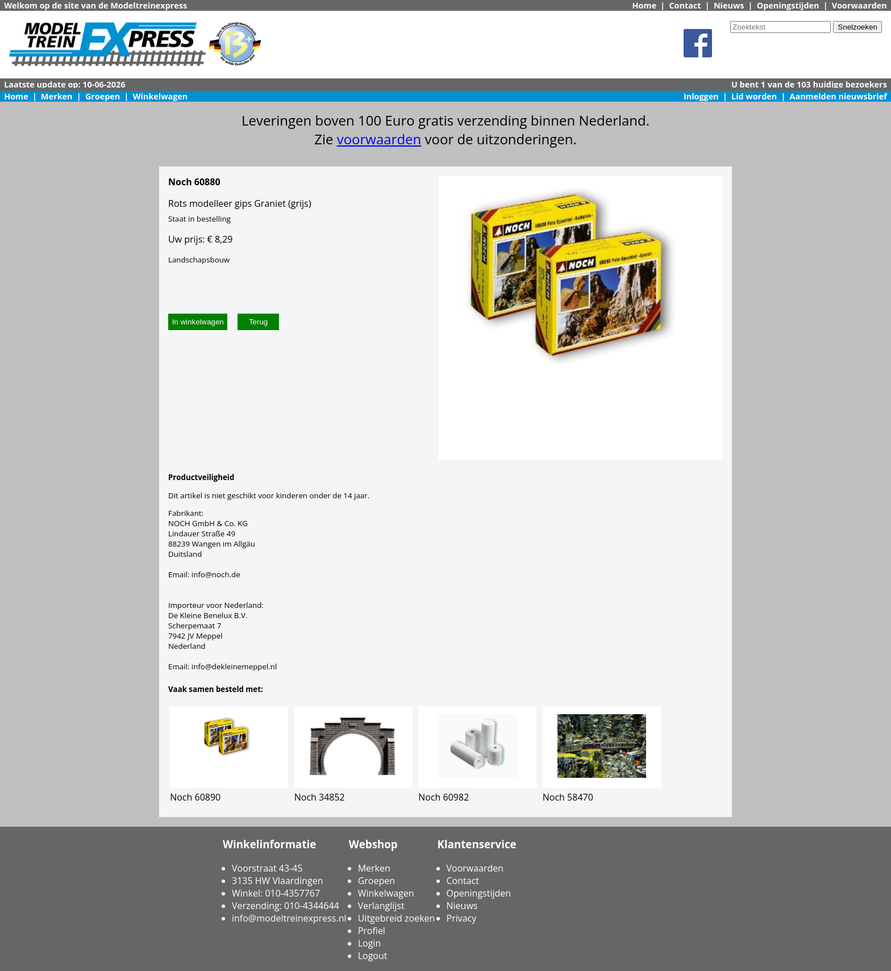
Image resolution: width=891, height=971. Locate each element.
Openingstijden (788, 5)
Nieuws (729, 5)
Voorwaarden (859, 5)
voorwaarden (379, 139)
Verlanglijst (381, 905)
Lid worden (754, 96)
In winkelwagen (198, 322)
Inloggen (701, 96)
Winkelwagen (160, 96)
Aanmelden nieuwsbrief (838, 96)
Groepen (102, 96)
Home (644, 5)
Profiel (371, 930)
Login (369, 943)
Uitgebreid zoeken (396, 918)
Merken (57, 96)
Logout (373, 955)
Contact (685, 5)
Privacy (462, 918)
